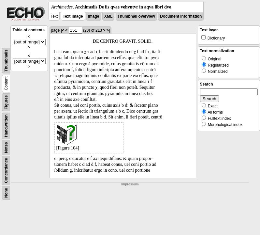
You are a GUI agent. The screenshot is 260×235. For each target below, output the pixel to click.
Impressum (129, 184)
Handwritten (6, 126)
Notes (6, 147)
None (6, 193)
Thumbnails (6, 60)
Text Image (73, 16)
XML (108, 16)
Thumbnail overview (136, 16)
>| (108, 30)
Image (93, 16)
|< (62, 30)
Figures (6, 102)
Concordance (6, 170)
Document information (181, 16)
